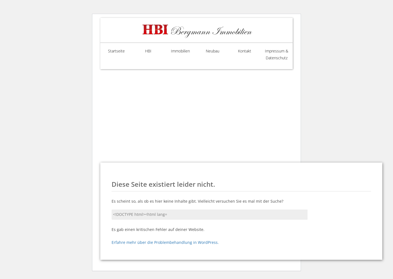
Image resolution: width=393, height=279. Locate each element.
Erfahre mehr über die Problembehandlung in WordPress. (165, 242)
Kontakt (244, 51)
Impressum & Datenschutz (276, 54)
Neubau (212, 51)
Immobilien (180, 51)
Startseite (116, 51)
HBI (148, 51)
